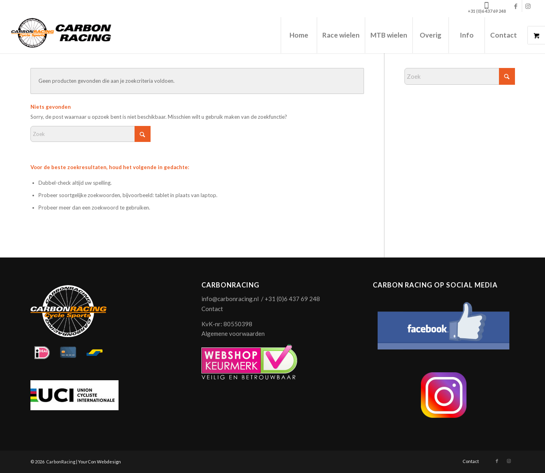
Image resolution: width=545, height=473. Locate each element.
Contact (212, 308)
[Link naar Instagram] (528, 6)
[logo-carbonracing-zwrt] (61, 35)
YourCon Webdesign (99, 461)
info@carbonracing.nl (230, 298)
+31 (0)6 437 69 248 (487, 11)
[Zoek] (90, 134)
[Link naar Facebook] (516, 6)
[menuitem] (299, 35)
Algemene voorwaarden (233, 333)
